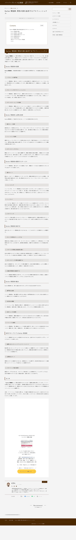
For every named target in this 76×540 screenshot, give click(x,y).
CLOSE (42, 25)
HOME (6, 527)
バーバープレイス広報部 (14, 2)
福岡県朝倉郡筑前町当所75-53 (28, 457)
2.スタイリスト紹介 (57, 16)
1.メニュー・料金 (56, 12)
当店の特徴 (51, 2)
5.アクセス (55, 25)
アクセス (65, 2)
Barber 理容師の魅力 (15, 37)
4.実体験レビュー (56, 22)
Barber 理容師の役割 (15, 31)
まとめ (12, 41)
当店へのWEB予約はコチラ (58, 31)
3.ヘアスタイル (56, 19)
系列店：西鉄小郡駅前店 (58, 34)
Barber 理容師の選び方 (15, 36)
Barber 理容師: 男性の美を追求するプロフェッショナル (22, 29)
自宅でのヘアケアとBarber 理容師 (18, 39)
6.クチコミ (55, 28)
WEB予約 (58, 2)
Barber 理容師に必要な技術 (16, 33)
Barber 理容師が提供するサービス (18, 34)
